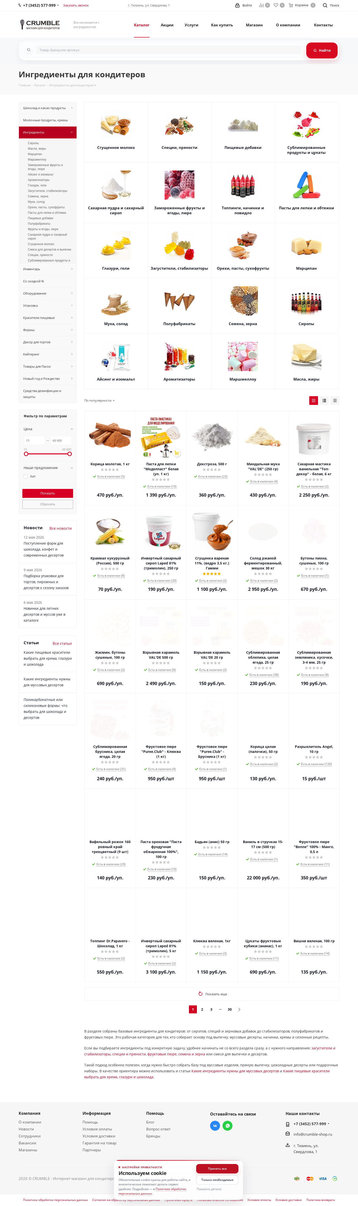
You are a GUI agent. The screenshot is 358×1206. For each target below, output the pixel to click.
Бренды (153, 1135)
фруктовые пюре (162, 1054)
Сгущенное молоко (116, 147)
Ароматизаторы (179, 379)
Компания (29, 1113)
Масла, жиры (306, 379)
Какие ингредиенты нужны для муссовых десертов (235, 1071)
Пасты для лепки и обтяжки (306, 207)
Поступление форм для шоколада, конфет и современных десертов (44, 549)
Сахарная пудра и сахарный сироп (116, 210)
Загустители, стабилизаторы (179, 268)
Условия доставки (99, 1135)
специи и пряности (129, 1054)
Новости (26, 1128)
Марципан (306, 268)
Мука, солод (116, 323)
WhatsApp (227, 1126)
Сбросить (47, 504)
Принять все (217, 1168)
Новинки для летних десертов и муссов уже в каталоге (44, 614)
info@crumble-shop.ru (313, 1134)
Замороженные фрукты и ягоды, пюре (179, 210)
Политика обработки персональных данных (55, 1200)
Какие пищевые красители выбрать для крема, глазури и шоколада (48, 658)
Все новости (60, 528)
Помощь (90, 1122)
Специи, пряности (179, 147)
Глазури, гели (116, 268)
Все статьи (62, 643)
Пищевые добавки (243, 147)
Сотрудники (30, 1135)
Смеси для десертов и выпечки (49, 249)
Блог (150, 1122)
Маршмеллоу (242, 379)
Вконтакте (215, 1126)
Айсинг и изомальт (116, 379)
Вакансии (27, 1142)
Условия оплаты (97, 1128)
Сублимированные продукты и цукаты (306, 150)
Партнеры (92, 1149)
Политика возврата (320, 1200)
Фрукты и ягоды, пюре (43, 229)
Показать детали (209, 1189)
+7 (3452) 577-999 (310, 1123)
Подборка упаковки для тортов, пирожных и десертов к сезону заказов (46, 581)
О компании (30, 1122)
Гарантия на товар (99, 1142)
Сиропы (306, 323)
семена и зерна (191, 1054)
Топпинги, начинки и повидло (243, 210)
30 (230, 1009)
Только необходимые (217, 1180)
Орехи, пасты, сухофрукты (243, 268)
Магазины (28, 1149)
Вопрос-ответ (158, 1128)
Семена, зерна (243, 323)
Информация (97, 1113)
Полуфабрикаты (179, 323)
